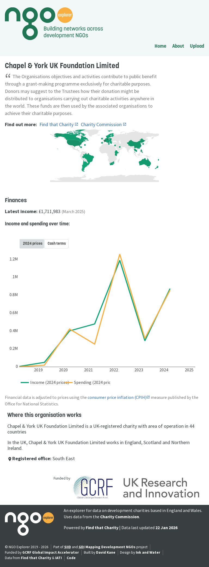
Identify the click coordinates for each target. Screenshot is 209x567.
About (178, 46)
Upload (197, 46)
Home (160, 46)
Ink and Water (148, 552)
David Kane (105, 552)
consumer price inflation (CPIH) (117, 397)
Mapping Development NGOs (110, 547)
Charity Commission (102, 124)
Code (71, 558)
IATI (58, 558)
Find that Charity (57, 124)
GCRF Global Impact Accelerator (50, 552)
